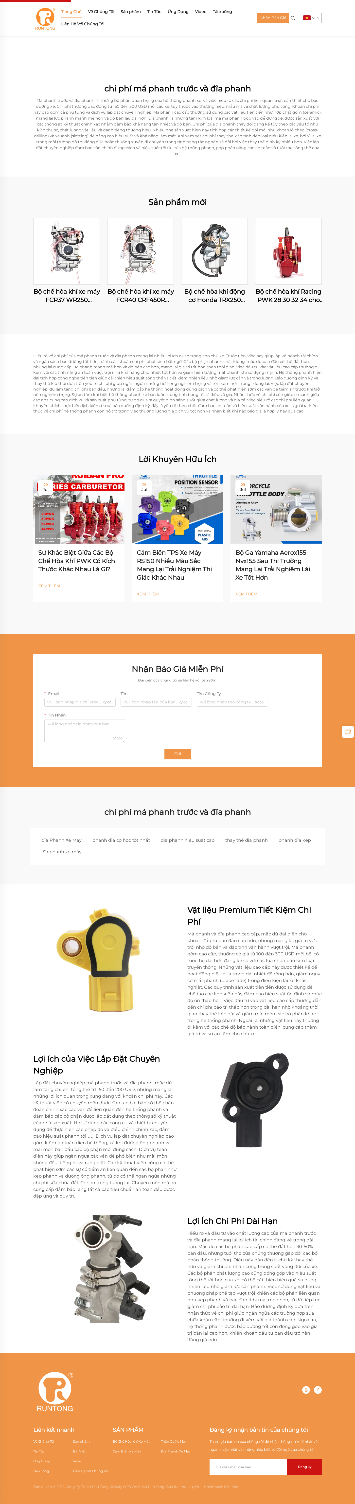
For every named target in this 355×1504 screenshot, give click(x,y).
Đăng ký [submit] (304, 1467)
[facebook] (318, 1390)
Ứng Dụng (178, 11)
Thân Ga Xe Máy (174, 1441)
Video (200, 11)
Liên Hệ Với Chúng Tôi (82, 24)
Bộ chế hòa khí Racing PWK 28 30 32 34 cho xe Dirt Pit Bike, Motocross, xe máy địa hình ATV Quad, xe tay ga (288, 296)
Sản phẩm (131, 11)
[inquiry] (348, 732)
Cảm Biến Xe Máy (127, 1451)
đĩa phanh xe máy (61, 852)
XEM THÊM (49, 586)
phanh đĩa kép (295, 840)
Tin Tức (154, 11)
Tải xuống (222, 11)
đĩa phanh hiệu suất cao (187, 840)
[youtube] (306, 1390)
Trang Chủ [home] (71, 11)
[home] (45, 17)
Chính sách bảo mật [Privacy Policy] (221, 1487)
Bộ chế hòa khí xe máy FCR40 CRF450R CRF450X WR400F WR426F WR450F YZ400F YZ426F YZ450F (140, 296)
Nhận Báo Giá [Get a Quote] (273, 18)
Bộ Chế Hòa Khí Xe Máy (131, 1441)
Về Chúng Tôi (101, 11)
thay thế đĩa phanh (246, 840)
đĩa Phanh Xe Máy (61, 840)
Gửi (177, 754)
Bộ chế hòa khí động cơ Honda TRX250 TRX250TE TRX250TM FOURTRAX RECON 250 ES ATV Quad (214, 296)
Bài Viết (79, 1451)
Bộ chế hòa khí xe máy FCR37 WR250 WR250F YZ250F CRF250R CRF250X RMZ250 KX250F (67, 296)
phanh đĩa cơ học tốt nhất (121, 840)
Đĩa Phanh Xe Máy (176, 1451)
